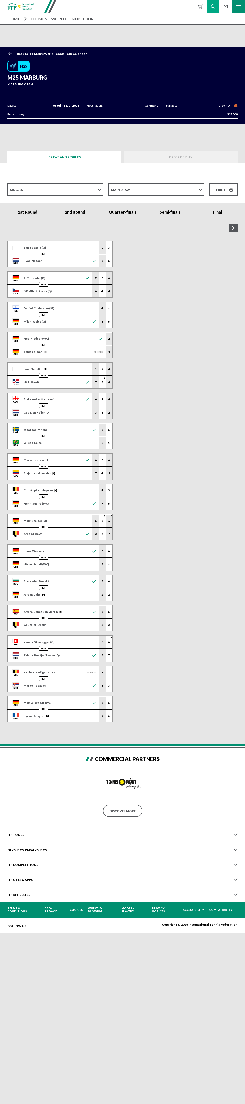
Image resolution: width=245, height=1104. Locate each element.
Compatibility (221, 910)
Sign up (225, 6)
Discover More (123, 811)
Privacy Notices (158, 910)
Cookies (76, 910)
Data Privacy (50, 910)
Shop (201, 6)
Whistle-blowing (95, 910)
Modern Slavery (128, 910)
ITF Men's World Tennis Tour (62, 18)
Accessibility (193, 910)
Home (13, 18)
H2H (43, 254)
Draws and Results (64, 157)
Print (221, 189)
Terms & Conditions (17, 910)
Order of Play (181, 157)
